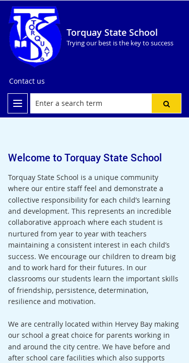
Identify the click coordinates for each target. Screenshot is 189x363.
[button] (166, 103)
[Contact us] (27, 81)
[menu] (18, 103)
